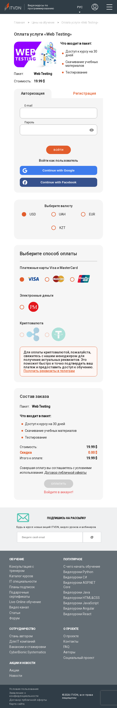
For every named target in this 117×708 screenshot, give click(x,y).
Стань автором (21, 636)
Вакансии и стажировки (27, 647)
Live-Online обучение (25, 602)
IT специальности (23, 581)
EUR (92, 215)
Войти (58, 150)
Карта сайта (16, 703)
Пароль (29, 123)
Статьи (14, 613)
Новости (15, 676)
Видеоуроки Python (78, 572)
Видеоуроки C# (75, 577)
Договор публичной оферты (66, 473)
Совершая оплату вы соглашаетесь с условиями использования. (56, 471)
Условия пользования (23, 689)
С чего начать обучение (81, 566)
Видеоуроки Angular (78, 608)
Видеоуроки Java (76, 592)
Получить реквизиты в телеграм (49, 371)
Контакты (70, 641)
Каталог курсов (21, 576)
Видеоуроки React (77, 614)
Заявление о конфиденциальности (23, 694)
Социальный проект (78, 658)
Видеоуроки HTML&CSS (81, 598)
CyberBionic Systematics (27, 652)
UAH (62, 215)
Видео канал (19, 607)
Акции (14, 670)
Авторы (69, 652)
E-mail (28, 106)
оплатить (58, 484)
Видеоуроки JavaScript (81, 603)
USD (33, 215)
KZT (62, 228)
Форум (14, 618)
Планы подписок (22, 587)
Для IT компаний (22, 641)
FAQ (66, 647)
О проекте (71, 636)
